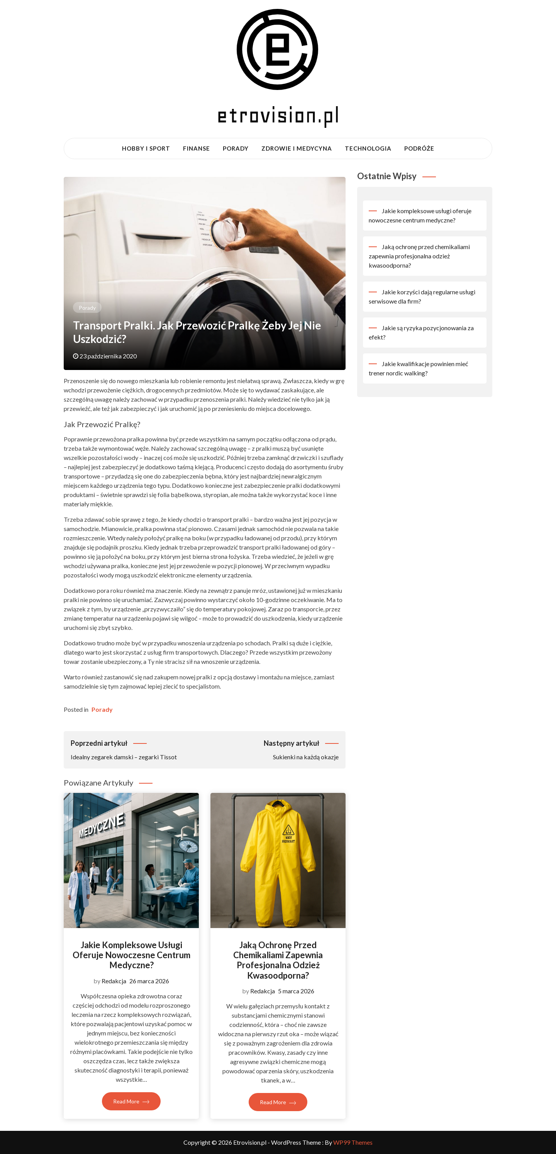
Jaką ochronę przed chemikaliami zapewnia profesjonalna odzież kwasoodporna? (278, 960)
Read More (131, 1101)
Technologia (368, 148)
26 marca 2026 (149, 980)
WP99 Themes (353, 1142)
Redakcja (114, 980)
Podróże (419, 148)
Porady (236, 148)
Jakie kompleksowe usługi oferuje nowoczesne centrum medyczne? (131, 955)
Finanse (196, 148)
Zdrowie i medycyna (296, 148)
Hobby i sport (146, 148)
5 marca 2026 (296, 990)
